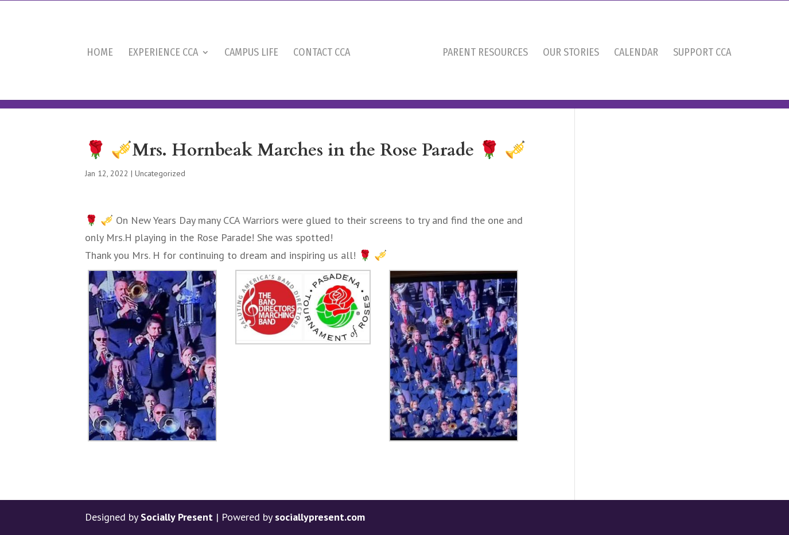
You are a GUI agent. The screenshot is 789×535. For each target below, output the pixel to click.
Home (100, 74)
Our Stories (571, 74)
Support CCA (702, 74)
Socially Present (177, 517)
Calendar (636, 74)
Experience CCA (163, 74)
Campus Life (251, 74)
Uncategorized (160, 173)
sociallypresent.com (320, 517)
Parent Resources (485, 74)
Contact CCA (321, 74)
